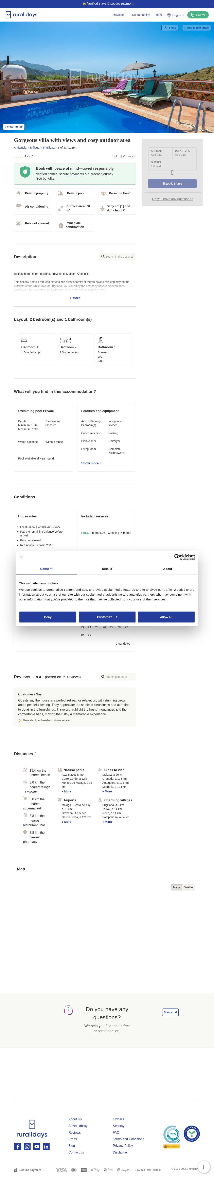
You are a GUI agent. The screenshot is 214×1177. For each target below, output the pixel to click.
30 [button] (82, 634)
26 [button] (104, 627)
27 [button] (111, 627)
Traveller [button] (119, 14)
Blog (159, 14)
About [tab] (167, 568)
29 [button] (126, 627)
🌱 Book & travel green (105, 3)
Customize (107, 616)
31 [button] (89, 634)
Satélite (188, 887)
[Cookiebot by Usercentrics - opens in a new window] (177, 557)
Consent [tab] (46, 568)
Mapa (176, 887)
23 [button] (82, 627)
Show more (91, 463)
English (175, 15)
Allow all (166, 616)
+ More (75, 286)
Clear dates (123, 643)
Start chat (170, 1012)
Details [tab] (107, 568)
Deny (48, 616)
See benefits (45, 178)
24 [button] (89, 627)
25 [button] (97, 627)
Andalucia (20, 147)
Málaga (34, 147)
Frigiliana (49, 147)
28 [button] (119, 627)
